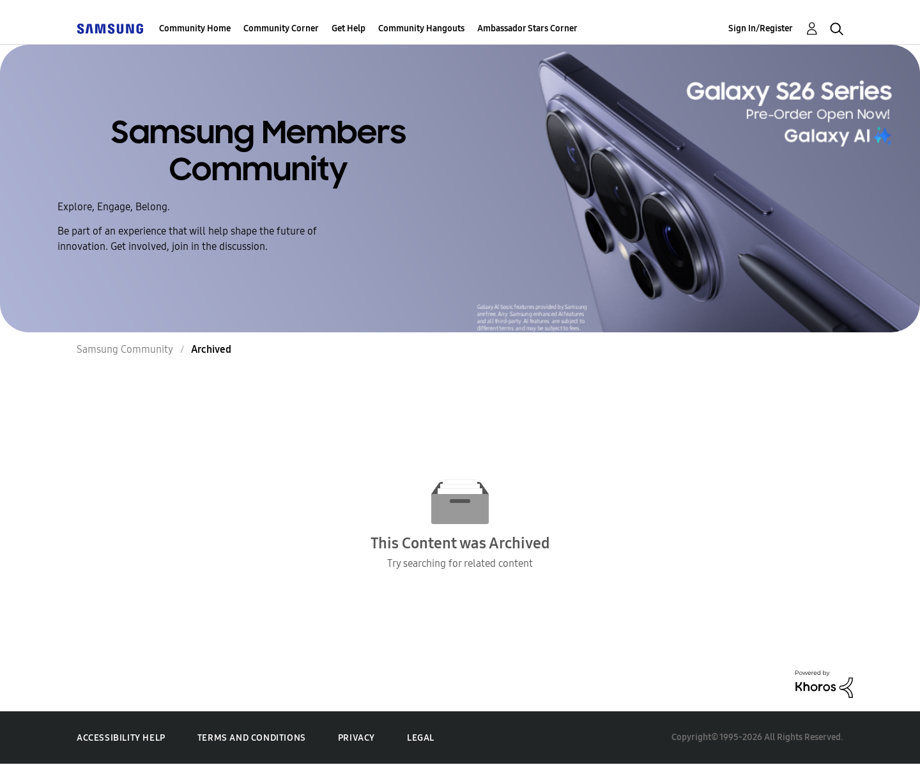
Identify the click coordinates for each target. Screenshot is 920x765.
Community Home (195, 28)
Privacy (356, 737)
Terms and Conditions (251, 737)
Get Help (348, 28)
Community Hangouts (421, 28)
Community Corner (281, 28)
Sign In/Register (760, 28)
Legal (420, 737)
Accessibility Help (121, 737)
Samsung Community (125, 349)
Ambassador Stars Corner (527, 28)
